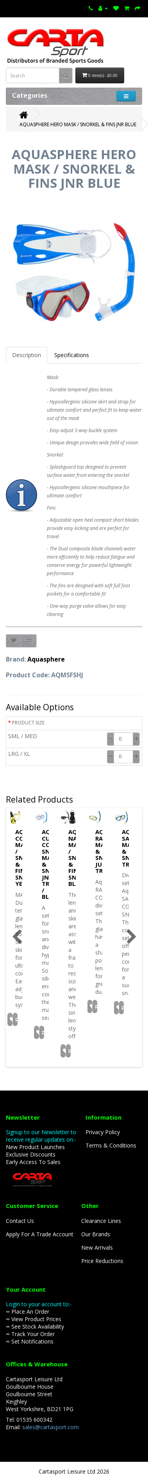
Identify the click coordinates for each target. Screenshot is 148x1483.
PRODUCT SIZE (28, 722)
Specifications (71, 355)
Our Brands (95, 1234)
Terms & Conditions (111, 1145)
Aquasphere (46, 659)
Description (26, 355)
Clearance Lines (101, 1221)
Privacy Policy (103, 1132)
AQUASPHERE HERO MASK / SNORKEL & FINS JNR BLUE (78, 124)
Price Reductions (102, 1261)
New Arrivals (97, 1247)
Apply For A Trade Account (39, 1234)
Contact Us (20, 1221)
